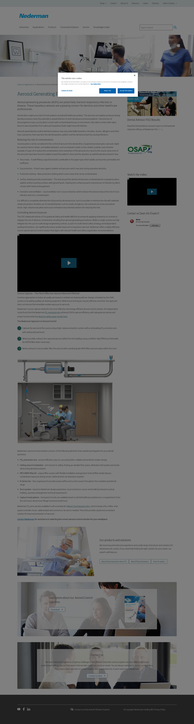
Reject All (107, 90)
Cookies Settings (66, 90)
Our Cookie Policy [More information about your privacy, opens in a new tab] (96, 84)
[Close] (134, 75)
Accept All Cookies (126, 90)
